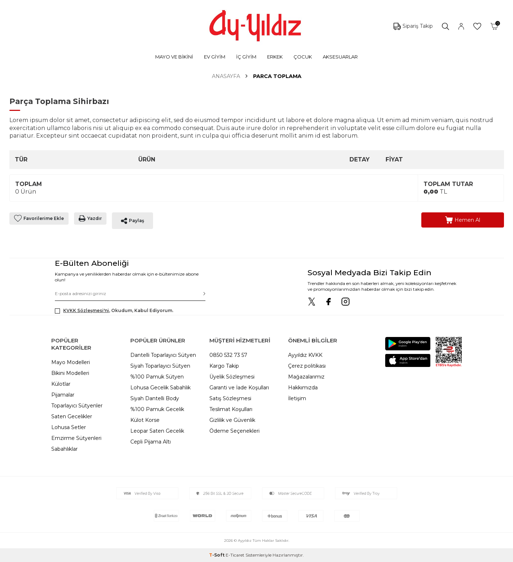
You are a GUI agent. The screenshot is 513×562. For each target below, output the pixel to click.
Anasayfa (226, 76)
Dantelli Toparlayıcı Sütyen (163, 355)
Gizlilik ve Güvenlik (232, 420)
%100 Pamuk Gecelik (157, 409)
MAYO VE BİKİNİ (174, 57)
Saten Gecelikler (71, 416)
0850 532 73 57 (228, 355)
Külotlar (60, 384)
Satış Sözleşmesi (230, 398)
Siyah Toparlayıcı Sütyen (160, 366)
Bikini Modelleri (70, 373)
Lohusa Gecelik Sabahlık (160, 387)
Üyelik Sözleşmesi (232, 376)
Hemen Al (462, 220)
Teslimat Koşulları (230, 409)
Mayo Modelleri (70, 362)
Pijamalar (62, 395)
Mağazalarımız (306, 376)
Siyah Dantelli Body (154, 398)
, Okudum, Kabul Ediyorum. (114, 311)
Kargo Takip (224, 366)
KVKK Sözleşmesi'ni (86, 310)
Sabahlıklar (64, 449)
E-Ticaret (235, 555)
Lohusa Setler (68, 427)
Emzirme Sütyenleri (76, 438)
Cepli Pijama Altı (150, 441)
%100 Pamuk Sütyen (157, 376)
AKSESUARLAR (340, 57)
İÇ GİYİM (246, 57)
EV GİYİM (214, 57)
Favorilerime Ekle (39, 218)
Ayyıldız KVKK (305, 355)
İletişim (297, 398)
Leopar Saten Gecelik (157, 431)
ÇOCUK (303, 57)
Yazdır (90, 218)
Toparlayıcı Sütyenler (77, 405)
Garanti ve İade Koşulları (239, 387)
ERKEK (275, 57)
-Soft (217, 555)
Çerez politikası (307, 366)
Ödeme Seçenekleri (234, 431)
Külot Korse (145, 420)
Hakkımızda (303, 387)
